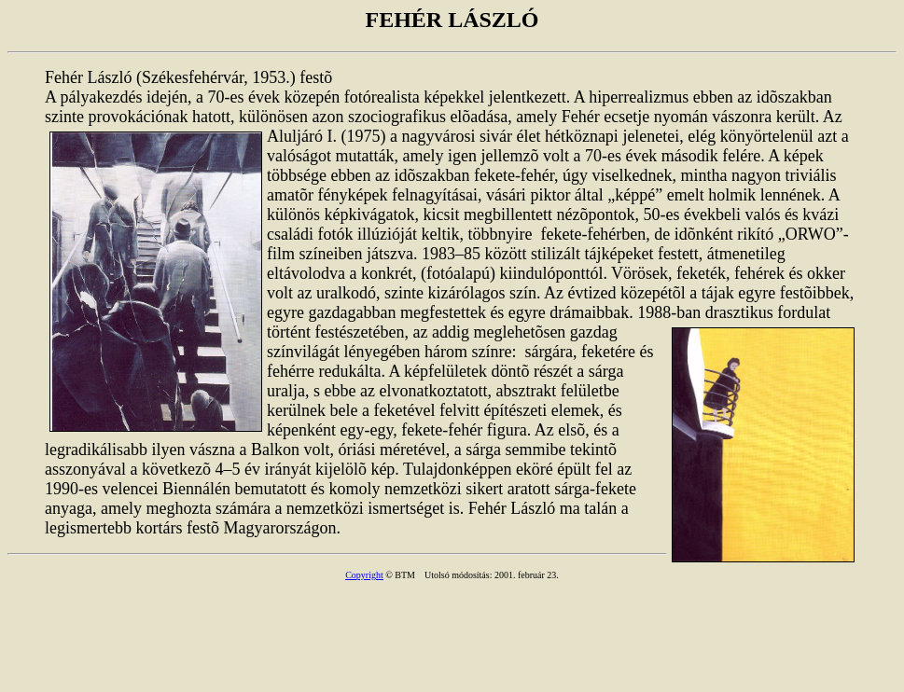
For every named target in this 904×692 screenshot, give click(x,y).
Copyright (364, 575)
